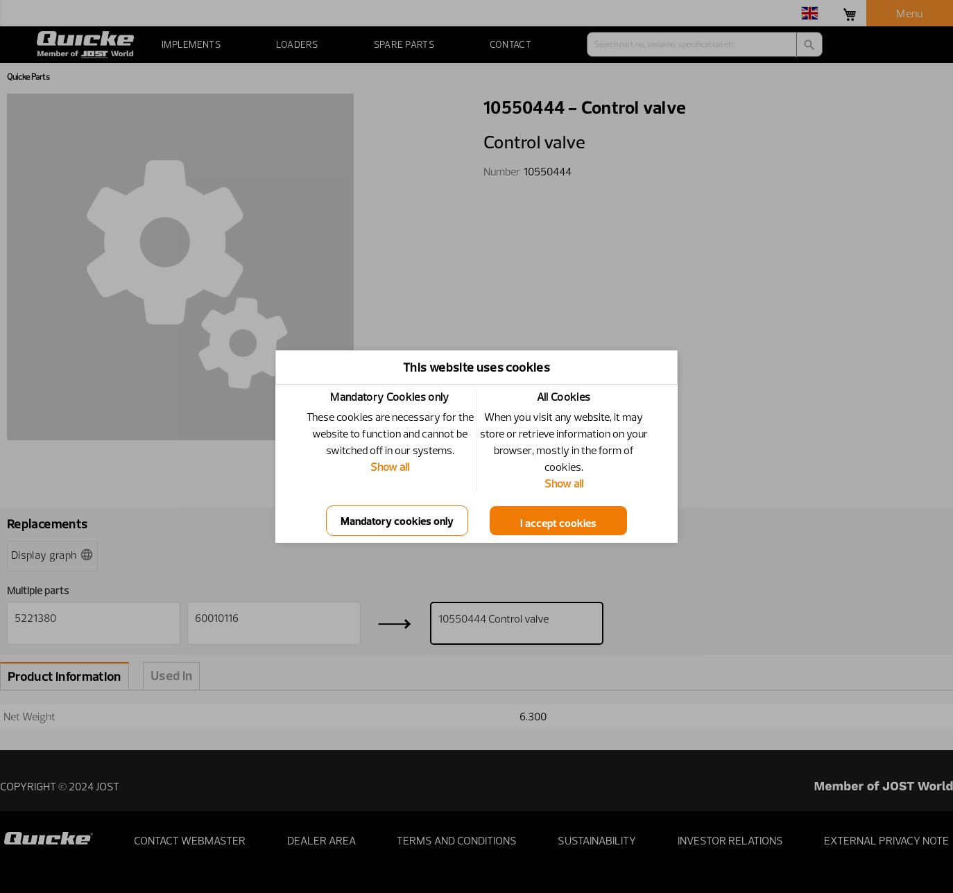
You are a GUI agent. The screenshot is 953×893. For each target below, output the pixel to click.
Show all (389, 467)
